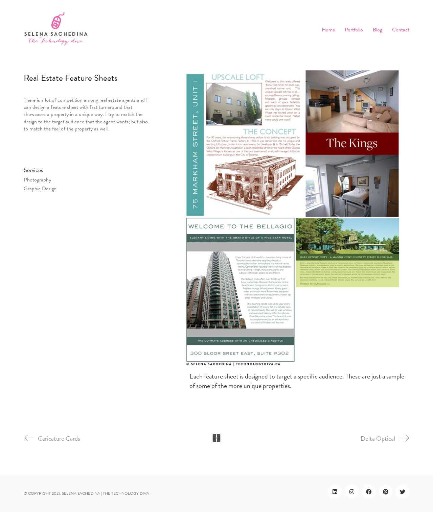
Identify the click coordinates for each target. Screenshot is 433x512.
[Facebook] (368, 491)
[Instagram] (352, 491)
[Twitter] (402, 491)
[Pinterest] (385, 491)
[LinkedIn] (335, 491)
